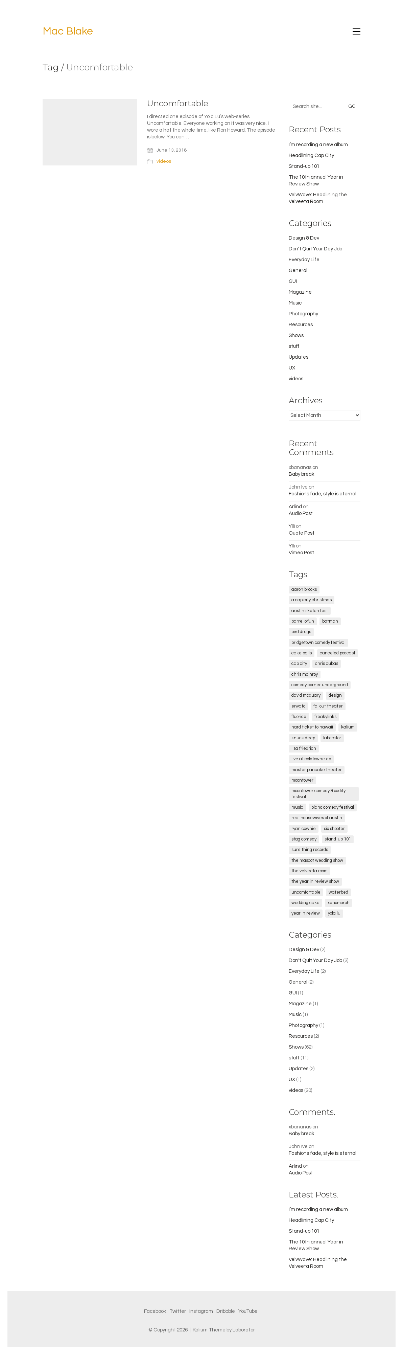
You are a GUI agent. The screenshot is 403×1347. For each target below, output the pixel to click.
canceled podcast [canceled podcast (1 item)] (337, 653)
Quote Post (301, 533)
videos (164, 161)
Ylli (292, 526)
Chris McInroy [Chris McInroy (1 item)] (304, 674)
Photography (303, 313)
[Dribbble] (225, 1311)
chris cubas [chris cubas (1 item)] (326, 663)
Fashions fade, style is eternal (322, 493)
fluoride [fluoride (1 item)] (298, 716)
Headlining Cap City (311, 155)
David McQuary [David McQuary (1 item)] (306, 695)
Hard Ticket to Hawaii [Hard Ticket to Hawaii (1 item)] (312, 727)
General (298, 270)
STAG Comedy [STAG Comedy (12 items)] (303, 839)
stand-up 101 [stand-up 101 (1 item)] (338, 839)
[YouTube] (248, 1311)
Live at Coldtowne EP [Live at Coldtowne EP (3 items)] (311, 759)
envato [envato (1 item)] (298, 706)
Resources (301, 324)
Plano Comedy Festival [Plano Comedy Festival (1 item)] (332, 807)
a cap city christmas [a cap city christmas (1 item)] (311, 600)
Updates (298, 357)
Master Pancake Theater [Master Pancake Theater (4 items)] (316, 769)
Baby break (301, 474)
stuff (294, 346)
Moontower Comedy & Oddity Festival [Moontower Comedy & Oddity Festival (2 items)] (318, 793)
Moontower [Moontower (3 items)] (302, 780)
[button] (356, 31)
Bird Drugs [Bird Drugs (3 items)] (301, 631)
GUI (293, 281)
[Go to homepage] (68, 31)
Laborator (244, 1329)
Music (295, 303)
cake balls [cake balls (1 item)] (301, 653)
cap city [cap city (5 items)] (299, 663)
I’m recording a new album (318, 144)
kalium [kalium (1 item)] (348, 727)
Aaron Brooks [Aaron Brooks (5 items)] (304, 589)
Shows (296, 335)
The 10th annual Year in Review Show (316, 180)
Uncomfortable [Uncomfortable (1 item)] (306, 892)
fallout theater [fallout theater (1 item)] (328, 706)
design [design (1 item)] (335, 695)
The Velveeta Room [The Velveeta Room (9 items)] (309, 871)
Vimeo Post (301, 552)
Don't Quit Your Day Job (315, 248)
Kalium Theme (209, 1329)
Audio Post (301, 513)
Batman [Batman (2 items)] (330, 621)
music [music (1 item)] (297, 807)
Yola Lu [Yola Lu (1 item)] (334, 913)
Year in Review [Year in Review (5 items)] (305, 913)
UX (292, 368)
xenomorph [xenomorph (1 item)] (339, 902)
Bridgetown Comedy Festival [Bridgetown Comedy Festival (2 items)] (318, 642)
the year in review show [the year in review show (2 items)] (315, 881)
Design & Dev (304, 238)
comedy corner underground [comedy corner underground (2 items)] (319, 684)
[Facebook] (155, 1311)
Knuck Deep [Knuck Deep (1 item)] (303, 738)
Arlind (295, 506)
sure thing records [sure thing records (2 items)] (309, 849)
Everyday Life (304, 259)
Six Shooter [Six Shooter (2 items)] (334, 828)
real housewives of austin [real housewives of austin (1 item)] (316, 817)
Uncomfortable (177, 103)
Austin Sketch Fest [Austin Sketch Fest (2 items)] (309, 610)
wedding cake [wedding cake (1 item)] (305, 902)
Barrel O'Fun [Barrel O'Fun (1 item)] (302, 621)
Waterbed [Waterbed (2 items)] (338, 892)
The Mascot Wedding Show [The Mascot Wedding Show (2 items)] (317, 860)
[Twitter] (177, 1311)
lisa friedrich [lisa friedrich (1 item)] (303, 748)
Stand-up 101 (304, 166)
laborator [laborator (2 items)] (332, 738)
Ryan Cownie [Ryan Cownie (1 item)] (303, 828)
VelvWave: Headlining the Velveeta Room (318, 198)
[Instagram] (201, 1311)
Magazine (300, 292)
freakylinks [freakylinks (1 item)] (325, 716)
